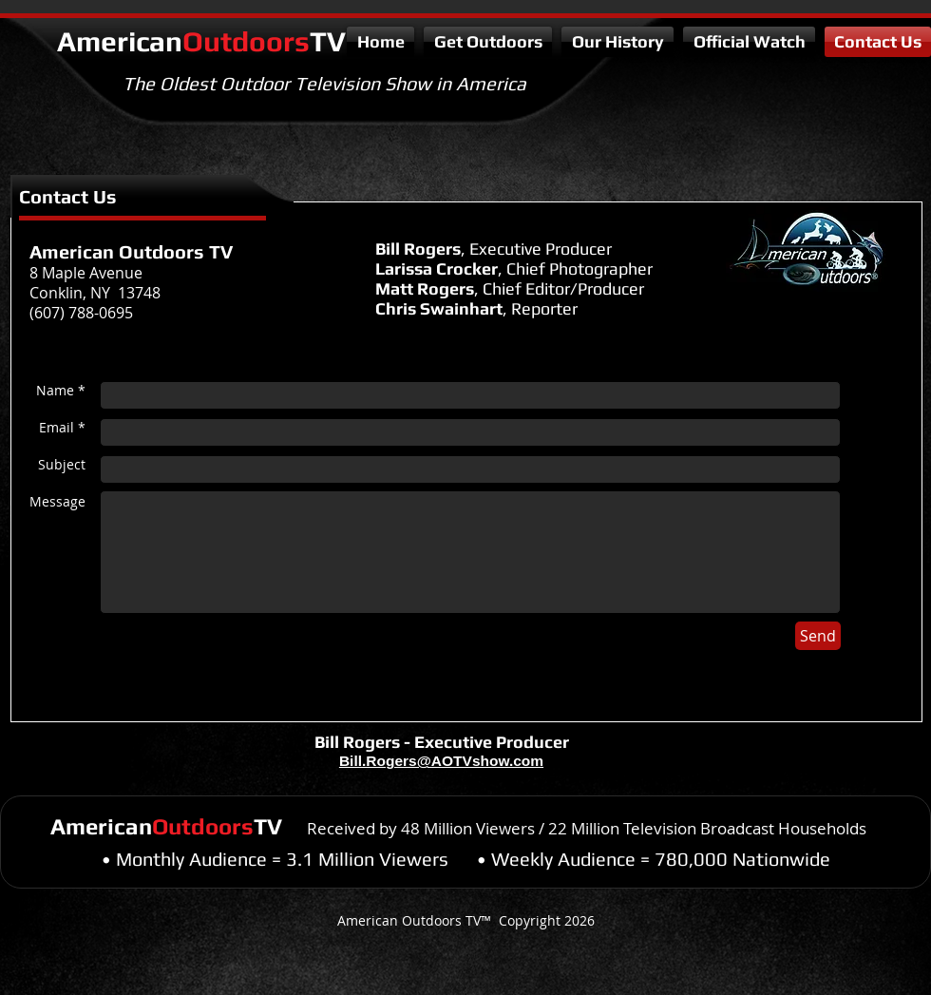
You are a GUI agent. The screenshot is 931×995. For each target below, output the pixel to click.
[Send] (818, 636)
